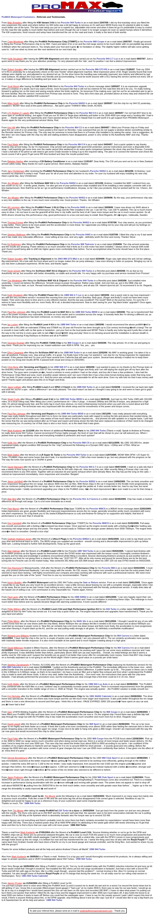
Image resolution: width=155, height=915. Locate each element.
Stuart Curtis (13, 399)
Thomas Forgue (15, 222)
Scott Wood (13, 86)
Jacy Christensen (15, 171)
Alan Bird (11, 499)
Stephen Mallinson (16, 234)
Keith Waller (13, 684)
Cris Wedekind (14, 280)
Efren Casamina (15, 352)
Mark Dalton (13, 455)
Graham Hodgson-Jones (19, 539)
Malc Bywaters (14, 22)
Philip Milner (13, 621)
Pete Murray (13, 508)
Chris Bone (12, 367)
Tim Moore (50, 796)
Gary (9, 712)
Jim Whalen (13, 183)
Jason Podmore (15, 777)
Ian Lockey (12, 324)
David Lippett (13, 724)
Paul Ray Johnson (16, 312)
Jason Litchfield (15, 481)
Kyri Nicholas (13, 696)
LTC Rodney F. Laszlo (18, 113)
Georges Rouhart (15, 343)
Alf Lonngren (13, 207)
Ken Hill (11, 127)
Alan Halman (13, 551)
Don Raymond (14, 568)
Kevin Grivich (14, 271)
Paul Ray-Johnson (16, 413)
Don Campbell (14, 523)
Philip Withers (14, 609)
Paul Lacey (12, 597)
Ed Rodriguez (14, 244)
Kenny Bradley (14, 582)
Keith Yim (12, 442)
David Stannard (15, 467)
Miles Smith (13, 103)
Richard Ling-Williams (18, 635)
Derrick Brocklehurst (17, 758)
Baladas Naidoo (15, 161)
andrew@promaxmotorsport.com (96, 911)
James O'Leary (14, 883)
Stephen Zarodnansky (18, 665)
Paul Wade (12, 144)
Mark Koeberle (14, 430)
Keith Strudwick (15, 58)
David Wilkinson (15, 648)
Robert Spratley (15, 69)
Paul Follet (12, 738)
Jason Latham (14, 387)
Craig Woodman (15, 41)
